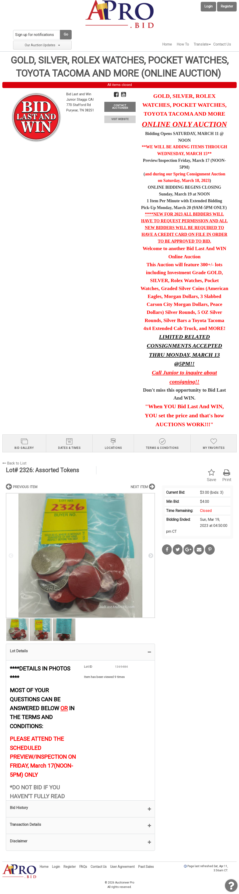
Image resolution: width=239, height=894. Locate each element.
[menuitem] (167, 44)
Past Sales (146, 867)
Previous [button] (10, 555)
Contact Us (222, 44)
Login (208, 6)
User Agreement (122, 867)
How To (183, 44)
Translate (201, 44)
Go (66, 34)
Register (227, 6)
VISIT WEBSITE (120, 119)
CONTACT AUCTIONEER (120, 107)
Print (226, 475)
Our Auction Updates (42, 45)
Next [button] (150, 555)
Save (211, 475)
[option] (80, 555)
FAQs (83, 867)
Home (167, 44)
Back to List (14, 463)
